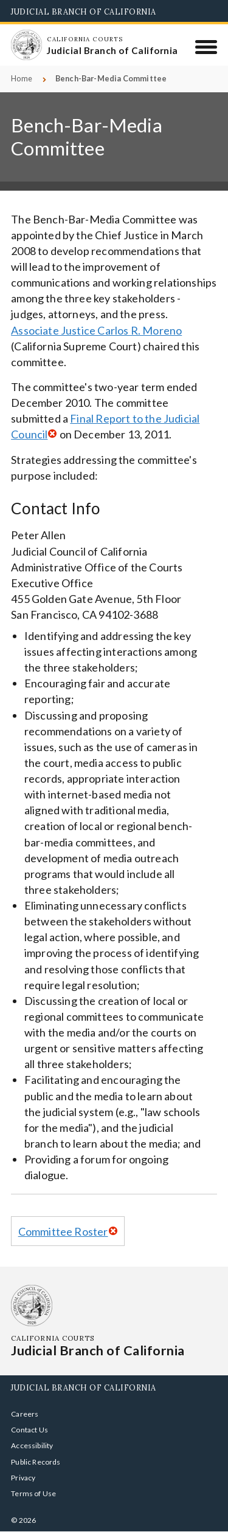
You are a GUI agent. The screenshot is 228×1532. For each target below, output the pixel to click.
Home (21, 78)
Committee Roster (63, 1231)
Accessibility (32, 1445)
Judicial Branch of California (83, 11)
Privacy (23, 1477)
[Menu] (206, 46)
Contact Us (29, 1429)
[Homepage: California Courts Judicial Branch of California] (26, 45)
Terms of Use (33, 1493)
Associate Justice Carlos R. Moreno (96, 330)
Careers (24, 1413)
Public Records (36, 1461)
